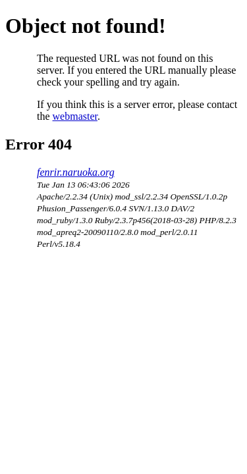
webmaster (75, 116)
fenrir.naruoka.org (76, 172)
